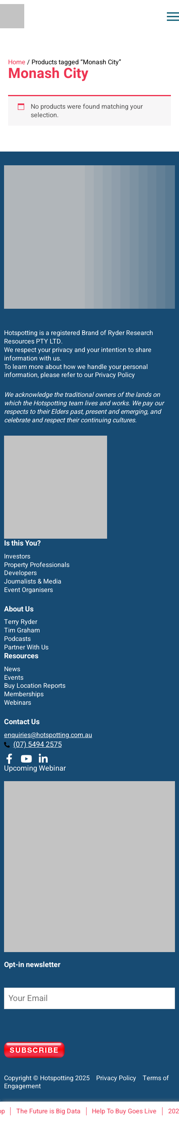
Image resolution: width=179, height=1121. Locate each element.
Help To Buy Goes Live (125, 1111)
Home (16, 62)
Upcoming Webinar (35, 768)
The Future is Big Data (49, 1111)
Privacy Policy (115, 375)
